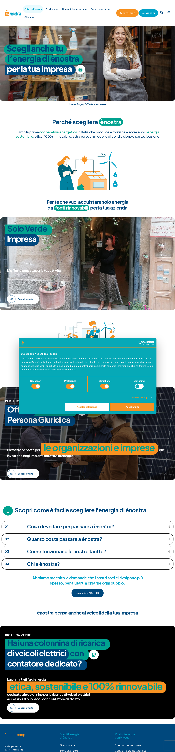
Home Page (76, 104)
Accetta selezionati (87, 407)
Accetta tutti (132, 407)
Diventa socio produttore (128, 745)
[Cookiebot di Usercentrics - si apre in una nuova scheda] (140, 342)
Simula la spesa (67, 745)
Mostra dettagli (140, 397)
